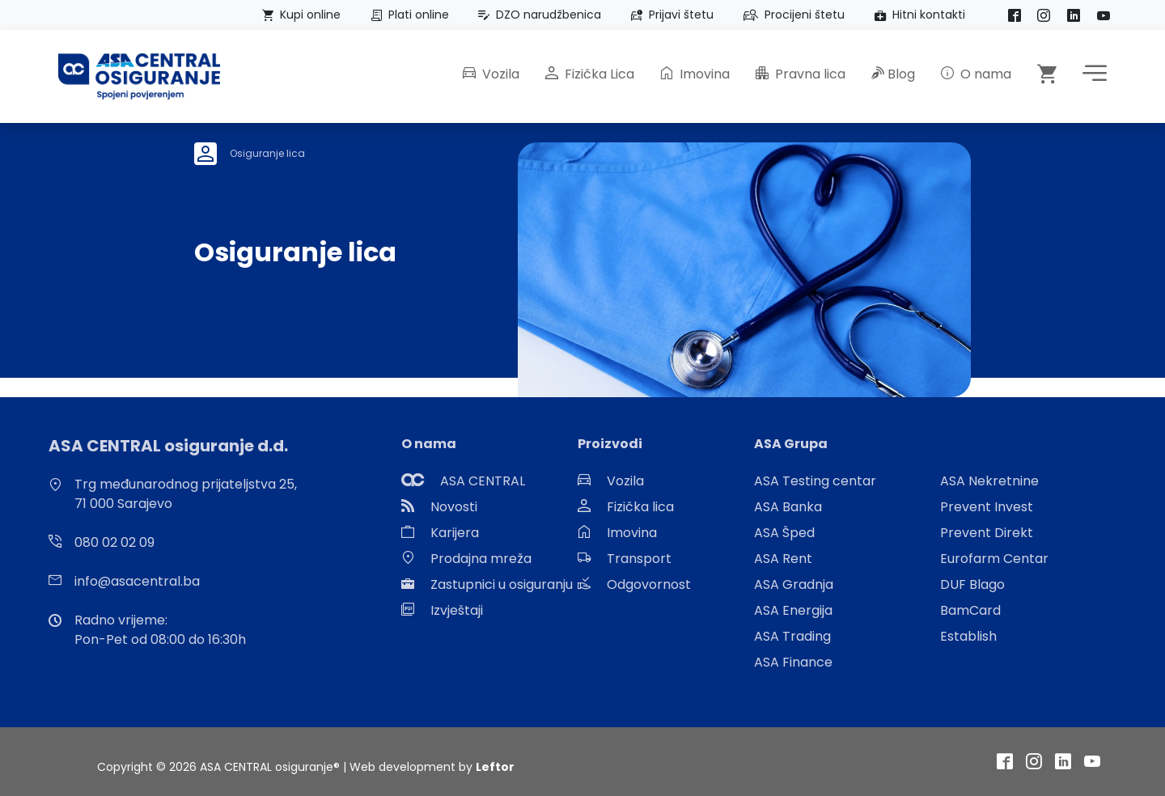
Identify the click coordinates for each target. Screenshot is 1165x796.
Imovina (695, 74)
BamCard (970, 610)
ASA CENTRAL (482, 481)
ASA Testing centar (815, 481)
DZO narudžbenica (536, 14)
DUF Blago (972, 584)
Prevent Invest (986, 507)
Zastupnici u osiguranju (501, 584)
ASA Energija (793, 610)
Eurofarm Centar (994, 558)
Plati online (406, 14)
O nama (976, 74)
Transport (639, 558)
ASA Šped (784, 532)
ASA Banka (788, 507)
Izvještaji (456, 610)
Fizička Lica (589, 74)
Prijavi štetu (669, 14)
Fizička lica (640, 507)
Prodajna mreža (481, 558)
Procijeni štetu (791, 14)
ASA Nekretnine (989, 481)
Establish (968, 636)
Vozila (491, 74)
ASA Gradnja (793, 584)
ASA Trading (792, 636)
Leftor (495, 767)
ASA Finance (793, 662)
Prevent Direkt (986, 532)
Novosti (453, 507)
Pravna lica (800, 74)
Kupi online (298, 14)
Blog (893, 74)
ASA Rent (783, 558)
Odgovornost (649, 584)
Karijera (454, 532)
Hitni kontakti (916, 14)
